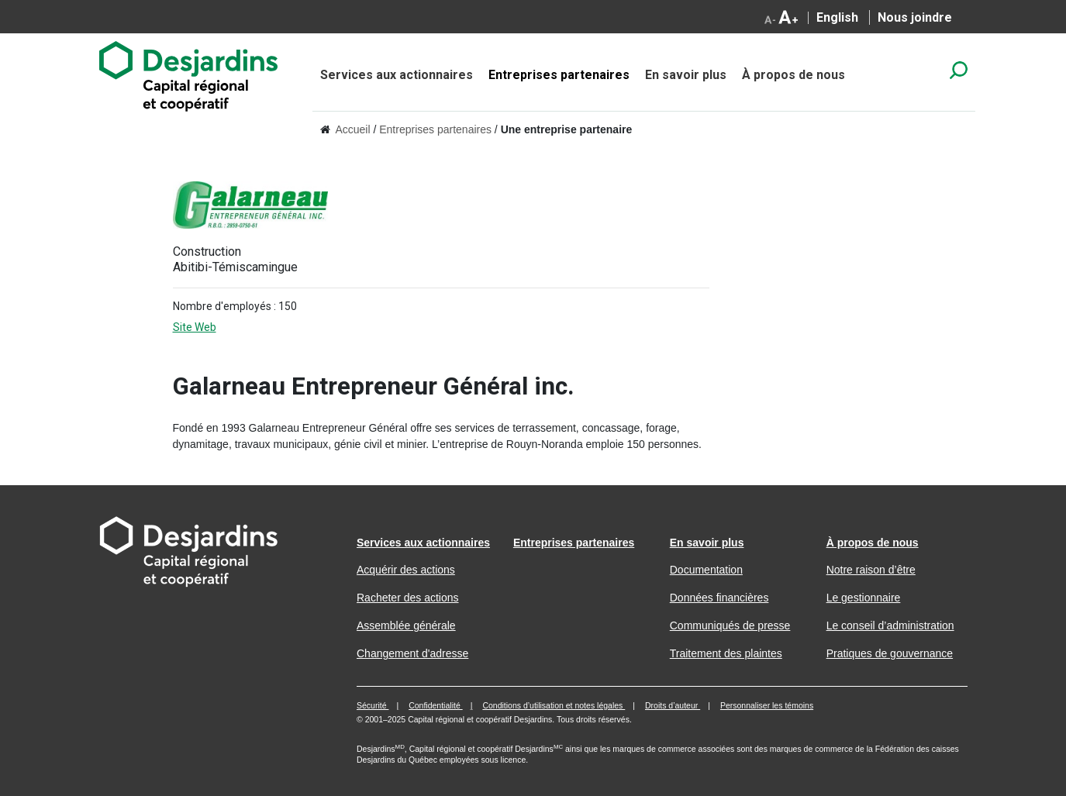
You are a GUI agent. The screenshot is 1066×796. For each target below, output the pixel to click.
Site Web (207, 327)
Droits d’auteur (672, 705)
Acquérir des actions (406, 569)
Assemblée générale (406, 625)
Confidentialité (435, 705)
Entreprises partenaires (559, 74)
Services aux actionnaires (396, 74)
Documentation (706, 569)
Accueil (352, 129)
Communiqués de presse (730, 625)
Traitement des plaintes (726, 653)
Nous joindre (915, 17)
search (959, 70)
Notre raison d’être (871, 569)
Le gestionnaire (863, 597)
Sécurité (372, 705)
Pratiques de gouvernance (889, 653)
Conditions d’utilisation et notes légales (553, 705)
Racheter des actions (408, 597)
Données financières (719, 597)
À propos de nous (793, 74)
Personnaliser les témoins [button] (766, 705)
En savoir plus (685, 74)
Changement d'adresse (412, 653)
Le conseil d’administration (890, 625)
